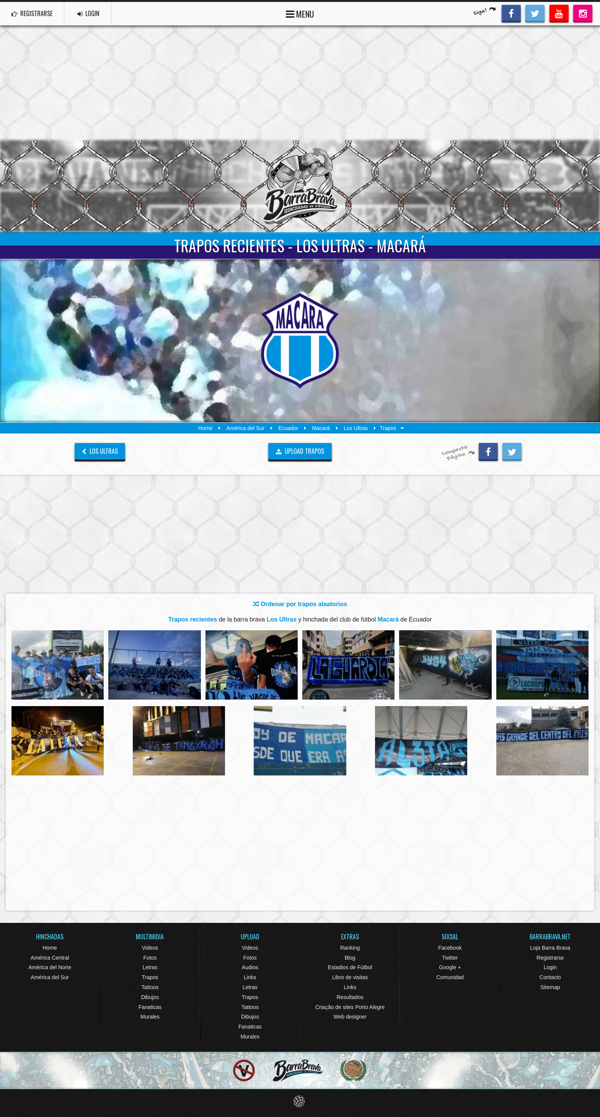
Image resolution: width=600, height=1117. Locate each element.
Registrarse (550, 958)
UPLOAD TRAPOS (300, 451)
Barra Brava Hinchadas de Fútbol (300, 186)
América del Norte (49, 967)
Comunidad (450, 977)
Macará (321, 428)
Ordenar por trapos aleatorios (300, 604)
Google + (450, 967)
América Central (50, 958)
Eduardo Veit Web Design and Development (300, 1101)
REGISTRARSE (31, 13)
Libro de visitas (350, 977)
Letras (150, 967)
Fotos (150, 958)
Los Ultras (356, 428)
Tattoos (149, 987)
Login (550, 967)
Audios (250, 967)
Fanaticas (150, 1007)
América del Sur (246, 428)
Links (250, 977)
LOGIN (88, 13)
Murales (150, 1017)
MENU (300, 13)
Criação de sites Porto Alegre (350, 1007)
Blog (350, 958)
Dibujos (150, 997)
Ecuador (288, 428)
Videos (150, 948)
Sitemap (550, 987)
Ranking (350, 948)
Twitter (450, 958)
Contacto (550, 977)
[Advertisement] (300, 82)
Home (205, 428)
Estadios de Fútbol (350, 967)
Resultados (350, 997)
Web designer (350, 1017)
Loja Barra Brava (550, 948)
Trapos (150, 977)
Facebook (449, 948)
